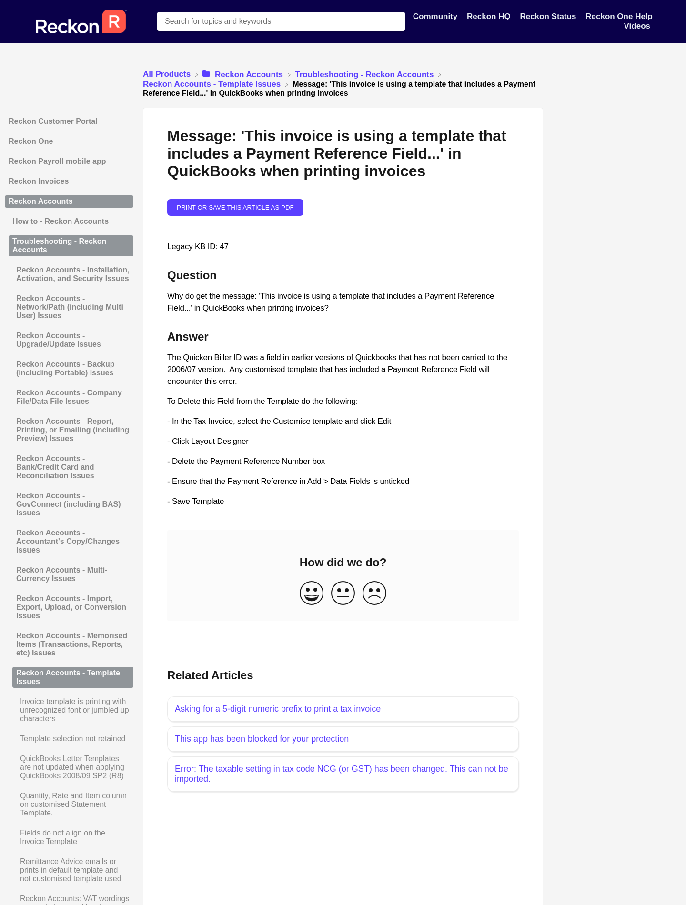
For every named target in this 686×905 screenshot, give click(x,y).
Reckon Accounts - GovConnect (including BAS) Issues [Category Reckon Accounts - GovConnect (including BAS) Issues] (68, 504)
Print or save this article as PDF (235, 207)
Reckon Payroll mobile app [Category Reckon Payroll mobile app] (57, 161)
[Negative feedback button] (374, 594)
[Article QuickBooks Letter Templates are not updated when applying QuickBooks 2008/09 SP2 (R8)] (69, 767)
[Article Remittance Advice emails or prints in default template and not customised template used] (69, 870)
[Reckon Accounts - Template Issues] (213, 84)
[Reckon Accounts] (243, 74)
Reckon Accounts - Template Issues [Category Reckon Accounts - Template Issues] (68, 677)
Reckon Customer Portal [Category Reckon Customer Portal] (53, 121)
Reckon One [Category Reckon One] (31, 141)
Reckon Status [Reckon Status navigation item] (549, 16)
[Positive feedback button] (311, 594)
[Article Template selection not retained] (69, 739)
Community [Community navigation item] (436, 16)
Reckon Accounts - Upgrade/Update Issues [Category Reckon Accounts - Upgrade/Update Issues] (58, 340)
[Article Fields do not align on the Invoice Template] (69, 837)
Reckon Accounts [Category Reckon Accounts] (41, 201)
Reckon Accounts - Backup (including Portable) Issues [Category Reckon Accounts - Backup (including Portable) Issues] (65, 368)
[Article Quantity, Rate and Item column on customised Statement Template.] (69, 804)
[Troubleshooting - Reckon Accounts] (365, 74)
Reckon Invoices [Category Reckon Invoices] (39, 181)
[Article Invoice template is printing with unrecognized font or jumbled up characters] (69, 710)
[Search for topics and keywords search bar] (281, 21)
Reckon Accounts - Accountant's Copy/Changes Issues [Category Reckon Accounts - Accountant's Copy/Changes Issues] (68, 541)
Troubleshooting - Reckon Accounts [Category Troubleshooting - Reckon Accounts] (59, 245)
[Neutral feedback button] (343, 594)
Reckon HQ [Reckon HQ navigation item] (490, 16)
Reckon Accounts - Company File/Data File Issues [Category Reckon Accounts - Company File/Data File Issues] (69, 397)
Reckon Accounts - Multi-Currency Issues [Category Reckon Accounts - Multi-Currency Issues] (61, 574)
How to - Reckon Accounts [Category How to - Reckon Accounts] (60, 221)
